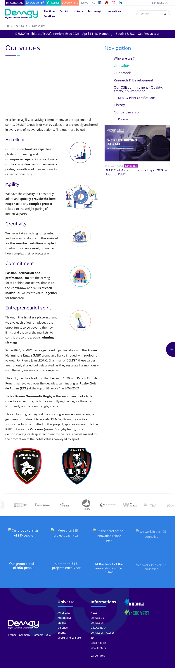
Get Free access (149, 34)
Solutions (49, 16)
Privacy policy (140, 665)
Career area (98, 649)
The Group (50, 11)
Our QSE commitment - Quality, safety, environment (138, 89)
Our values (39, 26)
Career (88, 665)
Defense (63, 622)
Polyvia (123, 119)
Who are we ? (124, 58)
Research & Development (133, 80)
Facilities (65, 11)
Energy (62, 626)
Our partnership (126, 112)
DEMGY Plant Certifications (136, 98)
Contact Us (97, 611)
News (84, 2)
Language (157, 2)
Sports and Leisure (69, 631)
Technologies (95, 11)
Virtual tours (98, 641)
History (119, 105)
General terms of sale (116, 665)
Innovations (114, 11)
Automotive (65, 611)
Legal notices (99, 636)
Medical (62, 616)
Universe (79, 11)
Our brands (122, 73)
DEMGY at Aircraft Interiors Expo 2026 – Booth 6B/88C (136, 172)
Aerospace (64, 606)
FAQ (93, 2)
